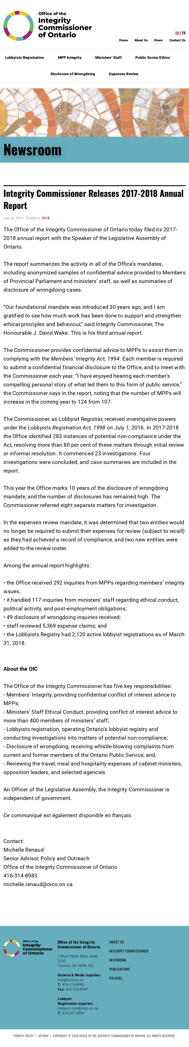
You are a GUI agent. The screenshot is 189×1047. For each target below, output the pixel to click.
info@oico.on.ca (71, 980)
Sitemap (43, 1035)
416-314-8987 (77, 989)
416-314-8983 (73, 985)
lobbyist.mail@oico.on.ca (78, 1008)
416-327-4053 (73, 1013)
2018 (46, 218)
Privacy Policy (24, 1035)
